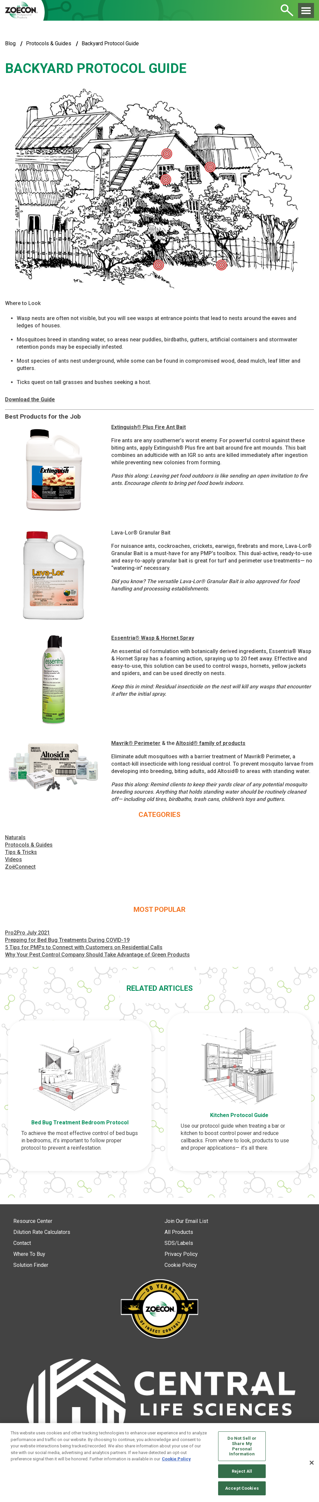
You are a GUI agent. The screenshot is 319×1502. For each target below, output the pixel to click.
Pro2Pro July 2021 (27, 933)
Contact (22, 1243)
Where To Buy (29, 1254)
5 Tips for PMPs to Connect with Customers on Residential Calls (83, 947)
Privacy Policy (181, 1254)
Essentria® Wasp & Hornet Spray (152, 638)
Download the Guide (30, 399)
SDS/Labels (178, 1243)
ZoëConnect (20, 867)
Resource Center (32, 1221)
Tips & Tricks (21, 852)
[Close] (311, 1462)
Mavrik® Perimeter (135, 743)
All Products (178, 1232)
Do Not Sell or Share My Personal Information (242, 1446)
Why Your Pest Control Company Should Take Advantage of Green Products (97, 954)
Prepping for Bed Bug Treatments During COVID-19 (67, 940)
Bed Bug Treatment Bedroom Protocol (80, 1122)
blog (10, 43)
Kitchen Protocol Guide (239, 1115)
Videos (13, 859)
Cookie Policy (180, 1265)
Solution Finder (30, 1265)
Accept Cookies (242, 1488)
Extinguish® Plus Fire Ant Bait (148, 427)
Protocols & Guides (48, 43)
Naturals (15, 837)
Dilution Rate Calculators (41, 1232)
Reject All (242, 1471)
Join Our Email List (186, 1221)
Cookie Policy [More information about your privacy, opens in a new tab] (176, 1458)
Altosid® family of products (210, 743)
